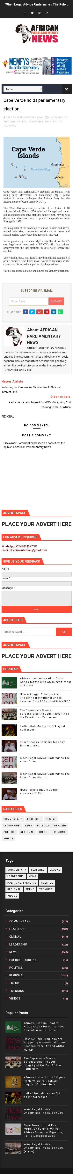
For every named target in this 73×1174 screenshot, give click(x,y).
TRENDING (59, 832)
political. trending (51, 825)
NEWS (47, 121)
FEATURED (10, 121)
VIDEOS (8, 838)
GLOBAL (22, 121)
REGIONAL (10, 125)
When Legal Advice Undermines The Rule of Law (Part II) (44, 1148)
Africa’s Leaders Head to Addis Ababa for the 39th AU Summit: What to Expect (45, 682)
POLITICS (58, 121)
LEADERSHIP (35, 121)
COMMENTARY (13, 819)
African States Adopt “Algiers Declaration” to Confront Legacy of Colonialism (45, 1081)
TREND (43, 832)
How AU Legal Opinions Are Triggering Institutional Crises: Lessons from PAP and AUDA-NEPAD (45, 698)
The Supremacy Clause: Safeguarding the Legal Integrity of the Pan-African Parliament (44, 714)
